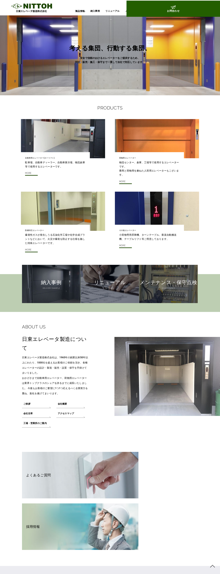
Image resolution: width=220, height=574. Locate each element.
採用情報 (130, 482)
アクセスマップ (66, 426)
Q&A (151, 11)
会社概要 (63, 415)
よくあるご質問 (47, 482)
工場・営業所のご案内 (36, 436)
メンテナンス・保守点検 (127, 11)
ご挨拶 (27, 415)
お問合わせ (207, 12)
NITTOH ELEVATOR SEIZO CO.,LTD (162, 567)
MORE (28, 188)
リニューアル (99, 11)
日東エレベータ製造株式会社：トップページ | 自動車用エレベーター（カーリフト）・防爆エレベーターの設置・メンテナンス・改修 (28, 7)
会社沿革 (28, 426)
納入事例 (78, 11)
